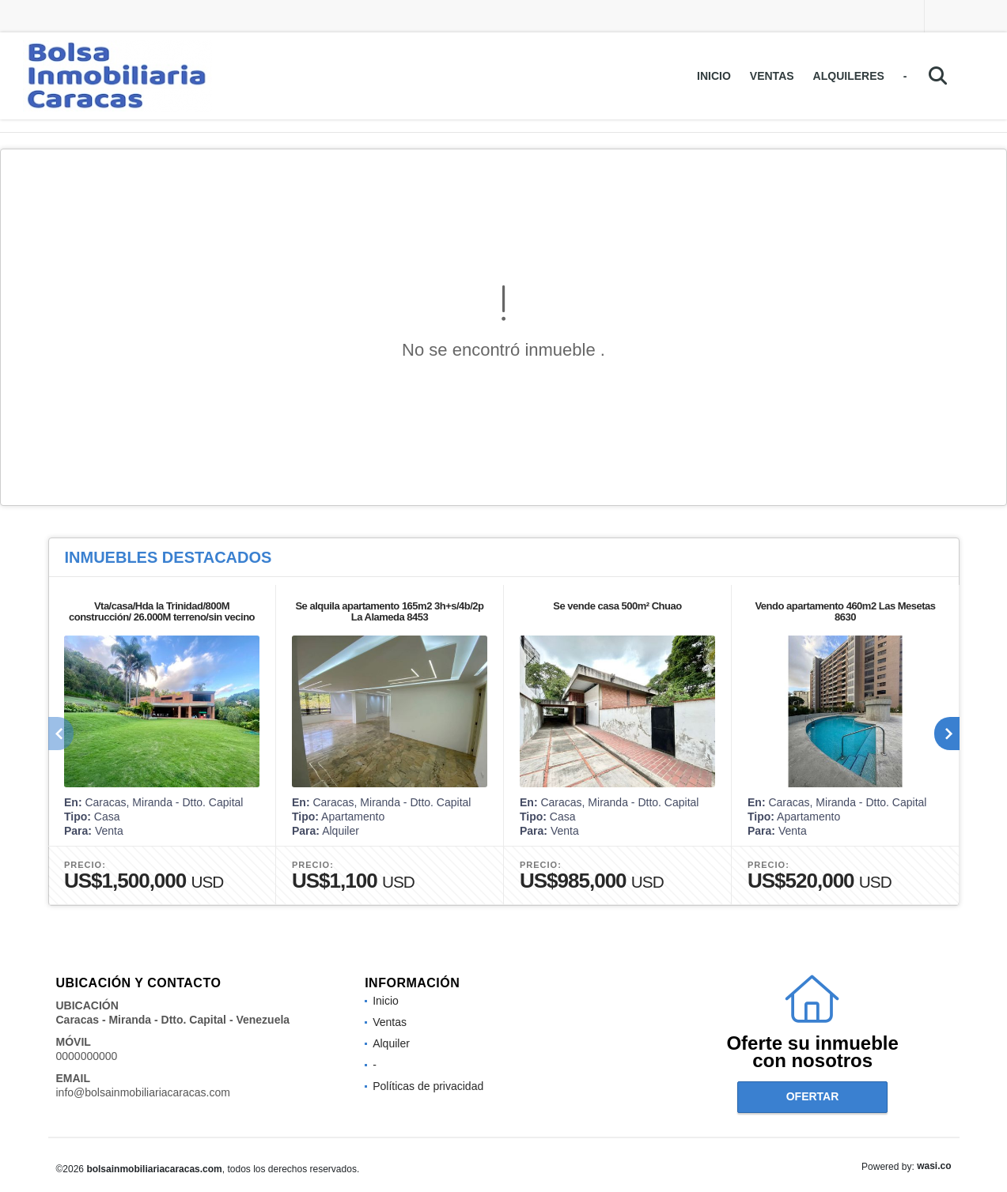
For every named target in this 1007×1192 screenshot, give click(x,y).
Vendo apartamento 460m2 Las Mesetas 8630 (845, 611)
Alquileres (848, 76)
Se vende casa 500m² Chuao (617, 606)
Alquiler (391, 1043)
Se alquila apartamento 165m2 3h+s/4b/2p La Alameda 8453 (389, 611)
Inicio (714, 76)
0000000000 (87, 1056)
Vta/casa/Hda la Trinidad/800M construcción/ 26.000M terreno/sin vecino (161, 611)
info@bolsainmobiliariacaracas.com (143, 1092)
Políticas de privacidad (428, 1086)
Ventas (772, 76)
